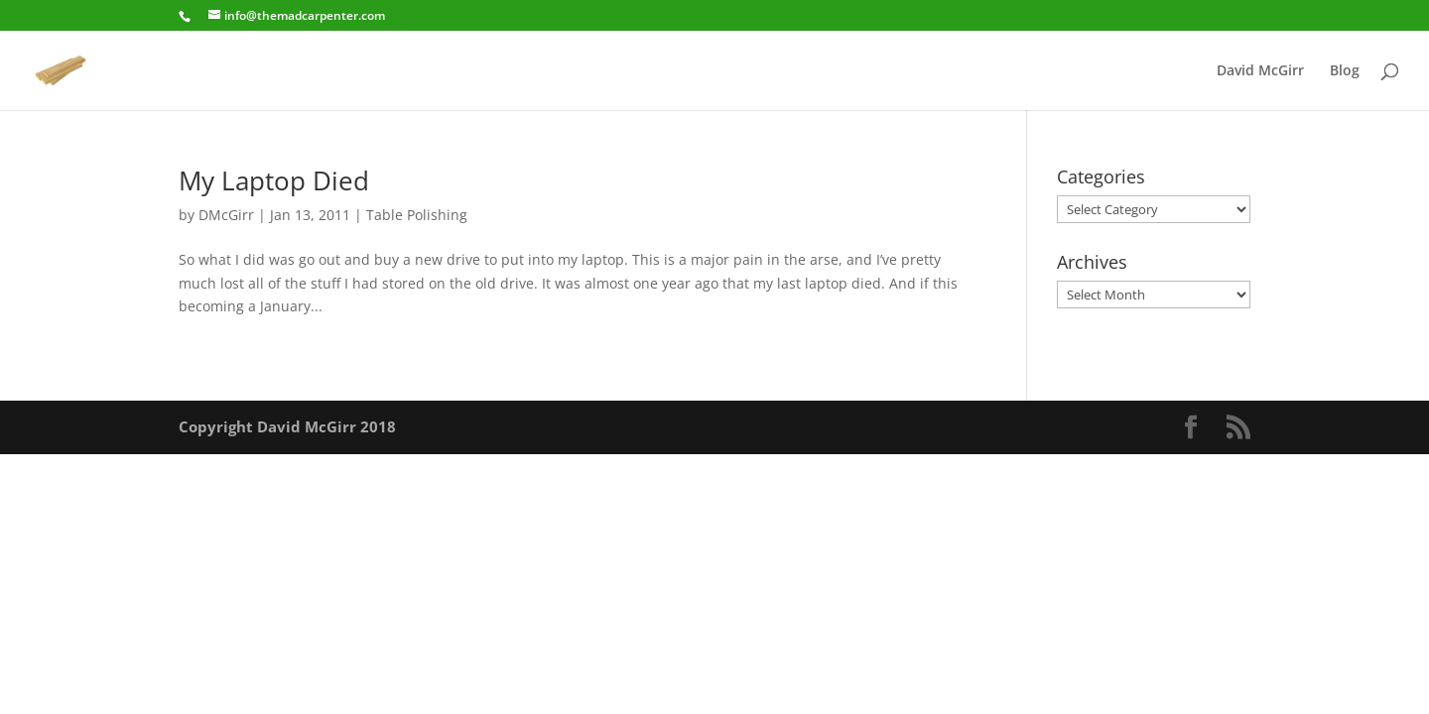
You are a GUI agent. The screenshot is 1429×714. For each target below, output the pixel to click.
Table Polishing (416, 214)
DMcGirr (226, 214)
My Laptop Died (274, 180)
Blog (1345, 71)
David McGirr (1260, 71)
